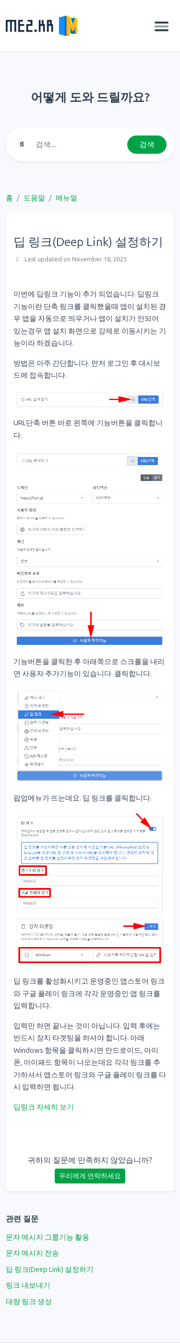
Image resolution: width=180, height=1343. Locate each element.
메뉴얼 (66, 198)
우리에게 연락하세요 (90, 1176)
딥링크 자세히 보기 (43, 1107)
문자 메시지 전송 (32, 1253)
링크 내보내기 (28, 1285)
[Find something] (79, 144)
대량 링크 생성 (29, 1301)
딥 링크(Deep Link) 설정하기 (50, 1269)
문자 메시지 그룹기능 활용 (47, 1237)
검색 (147, 144)
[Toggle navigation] (161, 26)
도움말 (34, 198)
